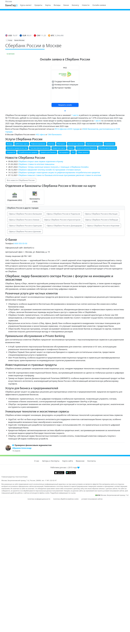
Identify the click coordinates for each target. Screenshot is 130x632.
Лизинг (71, 148)
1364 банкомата (54, 134)
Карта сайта (67, 461)
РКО (73, 152)
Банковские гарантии (75, 144)
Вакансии (80, 461)
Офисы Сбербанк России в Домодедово (64, 225)
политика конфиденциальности (39, 499)
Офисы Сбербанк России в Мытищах (101, 214)
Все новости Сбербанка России (21, 180)
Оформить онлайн (65, 105)
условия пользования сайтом (91, 499)
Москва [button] (8, 1)
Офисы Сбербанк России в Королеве (103, 225)
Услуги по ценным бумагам (86, 148)
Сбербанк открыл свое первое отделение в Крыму (40, 161)
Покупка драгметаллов (107, 148)
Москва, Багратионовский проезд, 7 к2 (115, 495)
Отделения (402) (14, 200)
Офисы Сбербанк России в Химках (24, 219)
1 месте (97, 120)
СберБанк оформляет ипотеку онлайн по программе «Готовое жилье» (49, 169)
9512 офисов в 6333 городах (67, 129)
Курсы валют (26, 5)
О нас (36, 461)
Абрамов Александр (22, 448)
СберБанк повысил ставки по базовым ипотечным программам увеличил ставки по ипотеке (59, 175)
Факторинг (61, 144)
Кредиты (38, 5)
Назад (9, 40)
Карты (48, 5)
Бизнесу (75, 5)
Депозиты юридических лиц (17, 148)
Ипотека (51, 144)
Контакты (91, 461)
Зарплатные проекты (94, 144)
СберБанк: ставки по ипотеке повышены (36, 164)
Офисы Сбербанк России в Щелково (25, 231)
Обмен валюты (83, 152)
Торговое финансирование (39, 148)
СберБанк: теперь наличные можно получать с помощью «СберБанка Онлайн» (53, 167)
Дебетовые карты (21, 144)
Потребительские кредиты (27, 152)
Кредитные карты (59, 148)
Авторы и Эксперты (50, 461)
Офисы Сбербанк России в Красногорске (62, 219)
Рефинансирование (38, 144)
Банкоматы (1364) (35, 200)
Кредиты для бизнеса (48, 152)
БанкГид (11, 5)
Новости (85, 5)
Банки (66, 5)
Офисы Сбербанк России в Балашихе (25, 214)
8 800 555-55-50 (20, 243)
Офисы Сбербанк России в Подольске (63, 214)
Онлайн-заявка (99, 5)
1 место (75, 115)
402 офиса (40, 134)
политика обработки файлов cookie (65, 499)
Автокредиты (64, 152)
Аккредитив (11, 152)
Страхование (109, 144)
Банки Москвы (19, 40)
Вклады (57, 5)
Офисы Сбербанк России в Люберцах (101, 219)
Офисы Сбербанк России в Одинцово (25, 225)
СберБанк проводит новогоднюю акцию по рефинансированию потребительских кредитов (59, 172)
